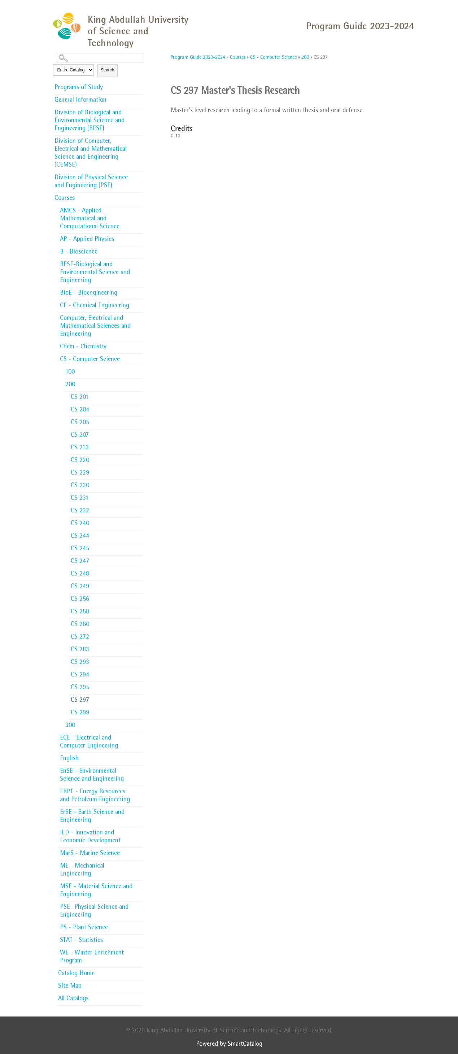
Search (107, 69)
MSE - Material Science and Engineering (96, 891)
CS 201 (80, 397)
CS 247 (80, 562)
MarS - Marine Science (90, 854)
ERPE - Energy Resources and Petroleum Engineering (95, 796)
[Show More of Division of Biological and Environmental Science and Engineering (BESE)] (139, 110)
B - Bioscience (78, 252)
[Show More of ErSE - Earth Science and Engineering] (139, 810)
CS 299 (80, 713)
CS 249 (80, 587)
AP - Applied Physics (87, 240)
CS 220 (80, 461)
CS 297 (80, 700)
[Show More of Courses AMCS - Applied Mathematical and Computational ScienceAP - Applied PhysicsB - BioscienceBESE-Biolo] (139, 198)
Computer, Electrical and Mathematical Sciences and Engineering (95, 327)
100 (70, 372)
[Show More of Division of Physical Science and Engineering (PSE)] (139, 175)
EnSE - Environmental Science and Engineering (92, 775)
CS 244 (80, 536)
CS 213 (80, 448)
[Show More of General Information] (139, 98)
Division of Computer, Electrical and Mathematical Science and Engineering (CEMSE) (90, 153)
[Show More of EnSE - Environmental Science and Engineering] (139, 769)
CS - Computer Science (90, 360)
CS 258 (80, 612)
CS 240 (80, 524)
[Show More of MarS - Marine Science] (139, 851)
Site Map (70, 986)
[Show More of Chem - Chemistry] (139, 344)
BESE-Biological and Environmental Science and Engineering (95, 273)
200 (70, 385)
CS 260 (80, 625)
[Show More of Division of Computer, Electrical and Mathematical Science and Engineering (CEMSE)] (139, 139)
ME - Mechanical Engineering (82, 870)
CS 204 (80, 410)
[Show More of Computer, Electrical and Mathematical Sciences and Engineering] (139, 316)
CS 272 (80, 637)
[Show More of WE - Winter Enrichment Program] (139, 950)
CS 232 (80, 511)
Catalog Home (76, 974)
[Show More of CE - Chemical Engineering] (139, 303)
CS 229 (80, 473)
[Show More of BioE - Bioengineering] (139, 291)
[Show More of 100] (139, 370)
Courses (64, 198)
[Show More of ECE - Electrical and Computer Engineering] (139, 736)
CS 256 (80, 599)
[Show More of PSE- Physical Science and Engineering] (139, 905)
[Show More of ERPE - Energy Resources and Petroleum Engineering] (139, 789)
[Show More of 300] (139, 723)
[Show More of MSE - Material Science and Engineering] (139, 884)
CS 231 (80, 498)
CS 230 (80, 486)
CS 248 (80, 574)
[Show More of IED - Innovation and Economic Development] (139, 830)
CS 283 (80, 650)
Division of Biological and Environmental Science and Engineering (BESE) (89, 121)
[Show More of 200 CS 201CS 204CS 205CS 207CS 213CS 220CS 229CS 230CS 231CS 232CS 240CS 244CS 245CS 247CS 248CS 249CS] (139, 384)
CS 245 (80, 549)
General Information (80, 100)
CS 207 (80, 435)
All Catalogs (73, 999)
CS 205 (80, 423)
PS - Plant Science (84, 928)
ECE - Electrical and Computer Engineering (89, 742)
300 (70, 726)
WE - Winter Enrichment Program (92, 957)
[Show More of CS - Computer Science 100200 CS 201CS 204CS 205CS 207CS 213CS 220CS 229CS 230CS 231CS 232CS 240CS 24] (139, 359)
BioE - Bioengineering (88, 293)
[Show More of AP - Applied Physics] (139, 237)
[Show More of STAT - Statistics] (139, 938)
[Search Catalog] (100, 57)
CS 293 (80, 663)
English (69, 759)
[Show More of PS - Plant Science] (139, 925)
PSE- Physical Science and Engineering (94, 911)
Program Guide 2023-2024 (198, 57)
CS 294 (80, 675)
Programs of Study (78, 88)
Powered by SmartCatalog (229, 1044)
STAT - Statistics (81, 941)
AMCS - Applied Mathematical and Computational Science (89, 219)
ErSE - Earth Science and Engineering (92, 817)
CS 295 (80, 688)
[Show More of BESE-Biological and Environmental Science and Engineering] (139, 262)
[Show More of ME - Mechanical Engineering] (139, 864)
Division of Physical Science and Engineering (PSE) (91, 182)
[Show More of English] (139, 756)
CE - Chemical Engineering (94, 306)
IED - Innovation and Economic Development (90, 837)
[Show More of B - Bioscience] (139, 249)
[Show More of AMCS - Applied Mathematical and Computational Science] (139, 208)
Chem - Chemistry (83, 347)
